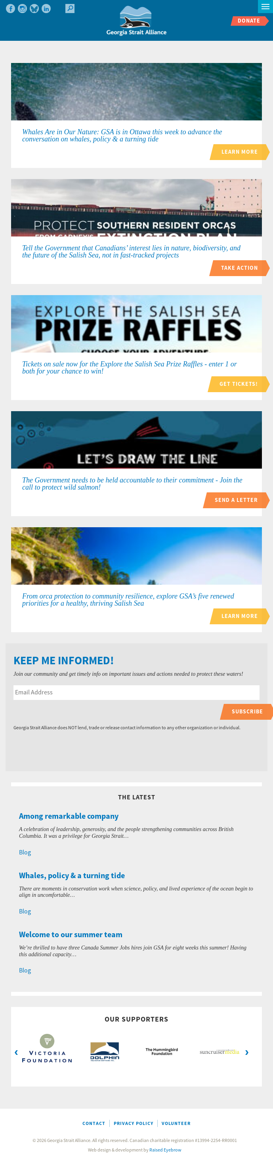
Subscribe (247, 711)
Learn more (239, 152)
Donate (249, 21)
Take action (239, 268)
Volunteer (176, 1123)
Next (247, 1052)
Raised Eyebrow (165, 1150)
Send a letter (236, 500)
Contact (93, 1123)
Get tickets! (239, 384)
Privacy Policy (133, 1123)
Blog (25, 852)
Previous (16, 1052)
